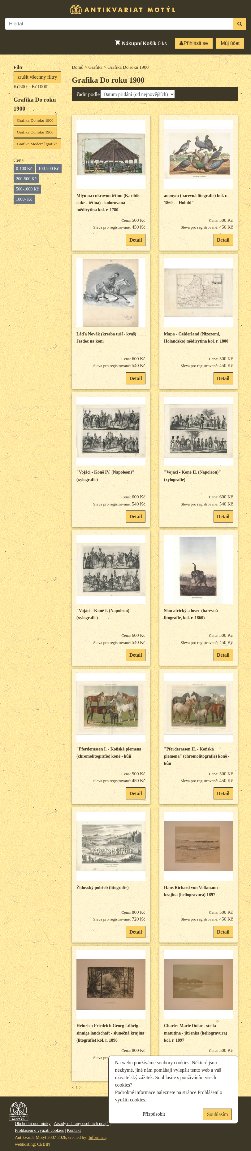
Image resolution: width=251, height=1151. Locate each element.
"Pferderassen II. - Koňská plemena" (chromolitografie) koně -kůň (197, 756)
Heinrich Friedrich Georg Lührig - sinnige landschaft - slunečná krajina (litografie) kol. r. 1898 (110, 1033)
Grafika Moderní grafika (37, 144)
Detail (135, 240)
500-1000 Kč (27, 189)
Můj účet (230, 43)
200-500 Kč (26, 179)
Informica (97, 1137)
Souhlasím (217, 1114)
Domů (78, 67)
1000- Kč (24, 199)
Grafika (95, 67)
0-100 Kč (24, 168)
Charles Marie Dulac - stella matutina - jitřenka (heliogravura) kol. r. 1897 (195, 1033)
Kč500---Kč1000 (30, 86)
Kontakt (74, 1130)
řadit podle (88, 94)
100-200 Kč (48, 168)
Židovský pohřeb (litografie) (102, 887)
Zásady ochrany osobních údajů (81, 1123)
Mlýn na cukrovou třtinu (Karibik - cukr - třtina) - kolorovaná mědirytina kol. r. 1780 (109, 202)
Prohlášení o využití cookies (39, 1130)
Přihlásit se (194, 43)
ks (141, 42)
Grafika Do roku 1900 (35, 120)
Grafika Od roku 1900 (35, 132)
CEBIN (43, 1144)
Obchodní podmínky (33, 1123)
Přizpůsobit (154, 1114)
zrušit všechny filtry (37, 77)
